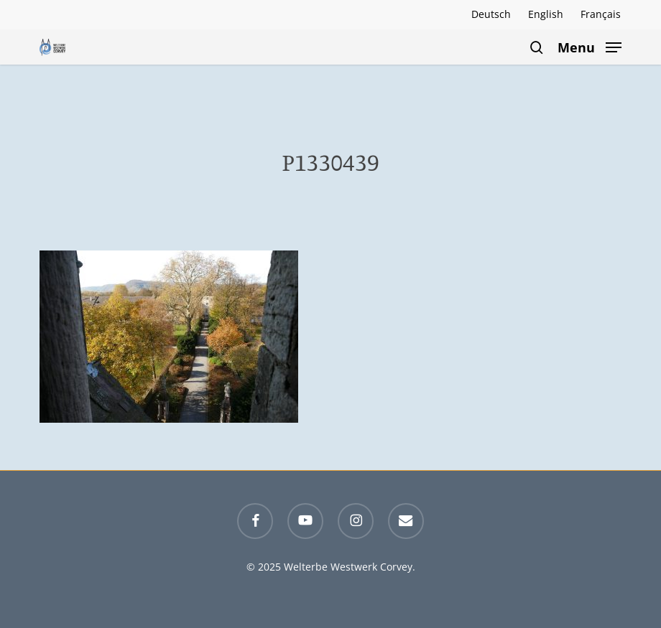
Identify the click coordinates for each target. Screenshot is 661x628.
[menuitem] (491, 14)
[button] (589, 46)
